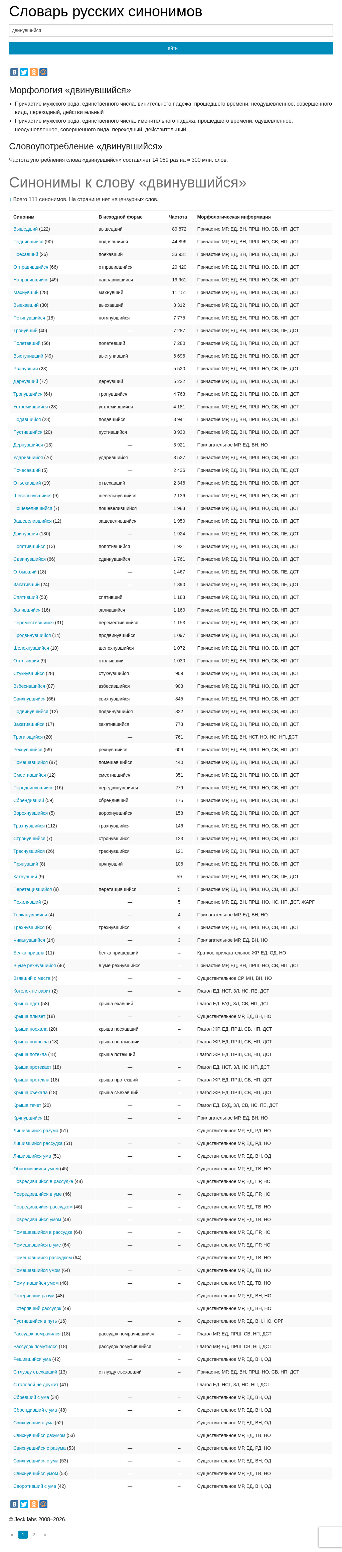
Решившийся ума (32, 1359)
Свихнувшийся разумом (39, 1435)
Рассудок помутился (35, 1346)
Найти (171, 48)
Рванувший (25, 368)
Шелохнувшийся (31, 648)
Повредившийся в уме (37, 1194)
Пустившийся (27, 432)
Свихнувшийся (29, 698)
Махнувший (26, 292)
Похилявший (27, 902)
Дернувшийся (28, 444)
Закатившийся (28, 724)
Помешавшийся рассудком (42, 1257)
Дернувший (25, 381)
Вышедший (25, 229)
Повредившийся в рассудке (43, 1181)
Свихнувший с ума (33, 1422)
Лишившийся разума (35, 1130)
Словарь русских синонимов (105, 11)
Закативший (26, 584)
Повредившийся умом (37, 1219)
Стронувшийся (29, 838)
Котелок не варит (32, 991)
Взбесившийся (29, 686)
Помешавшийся (30, 762)
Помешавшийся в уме (37, 1245)
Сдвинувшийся (29, 559)
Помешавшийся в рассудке (42, 1232)
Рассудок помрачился (36, 1333)
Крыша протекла (31, 1079)
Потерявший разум (33, 1295)
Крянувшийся (27, 1118)
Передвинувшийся (33, 787)
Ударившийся (28, 457)
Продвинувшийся (32, 635)
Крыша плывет (29, 1016)
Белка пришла (28, 952)
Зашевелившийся (32, 521)
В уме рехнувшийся (34, 965)
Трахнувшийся (29, 825)
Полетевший (26, 343)
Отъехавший (27, 483)
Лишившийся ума (32, 1156)
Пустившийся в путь (35, 1321)
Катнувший (25, 876)
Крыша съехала (30, 1092)
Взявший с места (31, 978)
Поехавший (25, 254)
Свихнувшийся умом (35, 1473)
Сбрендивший (28, 800)
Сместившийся (29, 775)
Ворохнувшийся (30, 813)
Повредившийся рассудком (42, 1206)
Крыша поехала (30, 1029)
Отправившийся (30, 267)
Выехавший (26, 305)
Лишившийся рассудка (37, 1143)
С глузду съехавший (35, 1372)
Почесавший (27, 470)
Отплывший (26, 660)
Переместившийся (33, 622)
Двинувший (25, 533)
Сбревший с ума (31, 1397)
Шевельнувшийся (32, 495)
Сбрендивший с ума (35, 1410)
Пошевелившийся (32, 508)
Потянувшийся (29, 317)
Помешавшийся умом (36, 1270)
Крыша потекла (30, 1054)
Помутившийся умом (36, 1283)
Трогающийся (28, 737)
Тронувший (25, 330)
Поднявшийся (28, 241)
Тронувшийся (27, 394)
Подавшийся (27, 419)
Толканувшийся (30, 914)
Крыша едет (26, 1003)
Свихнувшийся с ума (35, 1460)
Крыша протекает (32, 1067)
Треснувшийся (29, 851)
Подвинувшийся (30, 711)
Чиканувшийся (29, 940)
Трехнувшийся (29, 927)
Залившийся (26, 610)
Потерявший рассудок (37, 1308)
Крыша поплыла (31, 1041)
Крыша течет (27, 1105)
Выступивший (28, 356)
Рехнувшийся (27, 749)
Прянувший (25, 864)
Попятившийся (29, 546)
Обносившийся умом (36, 1168)
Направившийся (30, 279)
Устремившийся (30, 406)
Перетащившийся (32, 889)
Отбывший (25, 571)
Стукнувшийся (28, 673)
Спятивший (25, 597)
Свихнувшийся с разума (39, 1448)
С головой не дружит (35, 1384)
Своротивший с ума (34, 1486)
